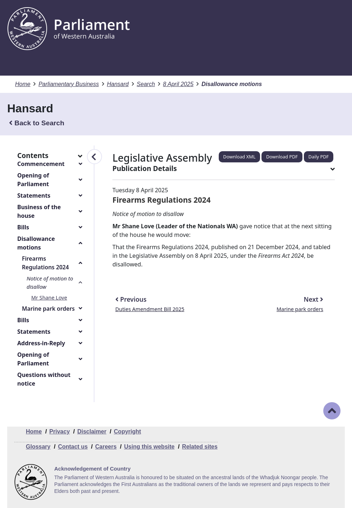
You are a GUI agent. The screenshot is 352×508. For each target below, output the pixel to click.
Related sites (200, 447)
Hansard (118, 84)
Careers (106, 447)
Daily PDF (319, 156)
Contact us (73, 447)
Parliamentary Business (68, 84)
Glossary (38, 447)
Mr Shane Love (49, 297)
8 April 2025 (178, 84)
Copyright (127, 431)
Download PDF (282, 156)
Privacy (59, 431)
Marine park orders (48, 309)
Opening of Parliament (33, 179)
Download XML (239, 156)
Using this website (149, 447)
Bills (23, 227)
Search (146, 84)
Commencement (41, 164)
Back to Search (36, 123)
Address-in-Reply (41, 343)
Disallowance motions (36, 243)
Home (23, 84)
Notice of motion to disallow (50, 282)
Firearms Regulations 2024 (45, 263)
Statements (33, 195)
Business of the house (39, 211)
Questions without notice (43, 379)
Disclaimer (91, 431)
